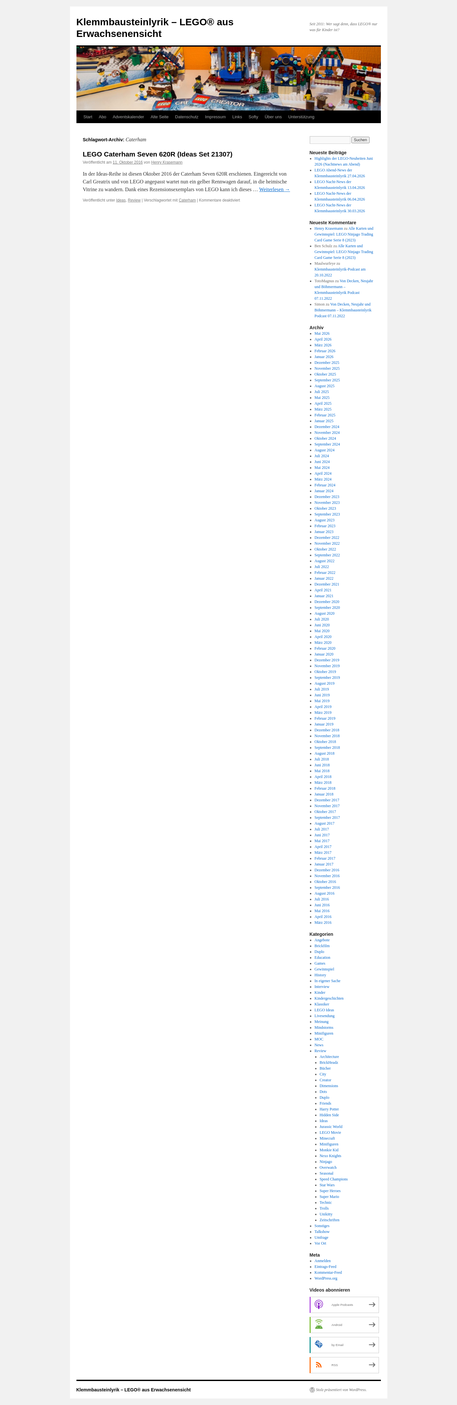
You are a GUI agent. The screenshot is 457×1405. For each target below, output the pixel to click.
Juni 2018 (322, 765)
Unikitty (326, 1214)
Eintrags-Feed (325, 1266)
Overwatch (328, 1167)
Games (319, 963)
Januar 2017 (323, 864)
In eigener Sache (327, 981)
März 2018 (322, 782)
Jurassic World (331, 1126)
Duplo (319, 951)
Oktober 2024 (325, 438)
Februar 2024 (324, 485)
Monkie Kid (329, 1150)
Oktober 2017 (325, 811)
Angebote (322, 940)
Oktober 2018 (325, 741)
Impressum (215, 116)
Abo (102, 116)
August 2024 (324, 450)
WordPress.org (325, 1278)
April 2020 (322, 636)
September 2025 (327, 380)
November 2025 (327, 368)
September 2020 (327, 607)
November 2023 (327, 502)
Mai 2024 (321, 467)
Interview (321, 986)
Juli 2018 (321, 759)
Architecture (329, 1056)
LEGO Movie (330, 1132)
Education (322, 957)
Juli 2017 (321, 829)
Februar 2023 (324, 526)
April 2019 (322, 706)
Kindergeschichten (329, 998)
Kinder (319, 992)
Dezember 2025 (326, 362)
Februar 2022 (324, 572)
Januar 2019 (323, 724)
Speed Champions (334, 1179)
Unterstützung (301, 116)
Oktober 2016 (325, 881)
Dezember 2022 (326, 537)
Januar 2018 (323, 794)
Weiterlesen (274, 189)
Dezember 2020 (326, 601)
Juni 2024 (322, 461)
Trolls (324, 1208)
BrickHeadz (329, 1062)
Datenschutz (187, 116)
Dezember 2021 (326, 584)
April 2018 (322, 776)
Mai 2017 (321, 841)
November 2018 (327, 736)
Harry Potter (329, 1109)
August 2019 (324, 683)
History (320, 975)
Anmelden (322, 1261)
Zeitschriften (329, 1220)
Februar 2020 (324, 648)
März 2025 (322, 409)
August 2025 (324, 386)
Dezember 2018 (326, 730)
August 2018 (324, 753)
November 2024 (327, 432)
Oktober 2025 (325, 374)
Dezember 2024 (326, 426)
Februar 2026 (324, 351)
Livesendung (324, 1016)
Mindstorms (323, 1027)
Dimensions (329, 1086)
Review (134, 200)
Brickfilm (322, 946)
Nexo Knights (330, 1156)
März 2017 (322, 852)
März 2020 (322, 642)
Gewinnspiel (324, 969)
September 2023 (327, 514)
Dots (323, 1091)
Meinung (321, 1021)
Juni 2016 (322, 905)
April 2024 (322, 473)
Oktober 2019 (325, 671)
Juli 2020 (321, 619)
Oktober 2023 (325, 508)
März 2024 (322, 479)
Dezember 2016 (326, 870)
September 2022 (327, 555)
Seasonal (327, 1173)
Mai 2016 (321, 911)
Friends (325, 1103)
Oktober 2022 (325, 549)
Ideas (121, 200)
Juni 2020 (322, 625)
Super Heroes (330, 1191)
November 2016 (327, 876)
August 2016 (324, 893)
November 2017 (327, 806)
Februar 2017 (324, 858)
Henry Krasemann (167, 162)
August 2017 (324, 823)
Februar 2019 (324, 718)
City (323, 1074)
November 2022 (327, 543)
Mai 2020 (321, 631)
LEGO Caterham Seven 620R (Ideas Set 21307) (158, 154)
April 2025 (322, 403)
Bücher (325, 1068)
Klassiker (321, 1004)
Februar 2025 (324, 415)
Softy (253, 116)
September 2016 (327, 887)
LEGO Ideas (324, 1010)
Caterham (187, 200)
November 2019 (327, 666)
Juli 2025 (321, 391)
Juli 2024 (321, 456)
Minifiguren (323, 1033)
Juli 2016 (321, 899)
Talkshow (322, 1231)
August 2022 (324, 561)
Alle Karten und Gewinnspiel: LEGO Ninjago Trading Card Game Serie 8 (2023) (343, 234)
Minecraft (327, 1138)
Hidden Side (329, 1115)
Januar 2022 (323, 578)
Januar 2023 (323, 531)
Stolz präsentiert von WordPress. (341, 1390)
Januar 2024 (323, 491)
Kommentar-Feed (328, 1272)
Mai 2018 (321, 771)
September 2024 (327, 444)
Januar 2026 (323, 356)
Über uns (273, 116)
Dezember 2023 (326, 496)
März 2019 (322, 712)
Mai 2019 (321, 701)
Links (237, 116)
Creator (325, 1080)
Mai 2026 (321, 333)
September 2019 (327, 677)
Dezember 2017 (326, 800)
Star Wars (327, 1185)
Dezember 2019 (326, 660)
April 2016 (322, 916)
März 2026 (322, 345)
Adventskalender (128, 116)
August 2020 (324, 613)
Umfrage (321, 1237)
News (318, 1045)
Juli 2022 (321, 566)
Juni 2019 (322, 695)
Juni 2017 (322, 835)
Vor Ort (320, 1243)
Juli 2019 (321, 689)
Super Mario (329, 1196)
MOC (318, 1039)
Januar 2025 (323, 421)
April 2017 (322, 846)
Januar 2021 (323, 596)
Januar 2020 (323, 654)
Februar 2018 (324, 788)
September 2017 (327, 817)
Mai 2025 (321, 397)
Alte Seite (160, 116)
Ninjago (326, 1161)
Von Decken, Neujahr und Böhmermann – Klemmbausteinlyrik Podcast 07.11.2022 (342, 310)
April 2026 (322, 339)
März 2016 (322, 922)
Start (88, 116)
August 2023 (324, 520)
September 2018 (327, 747)
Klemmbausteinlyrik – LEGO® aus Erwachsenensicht (133, 1389)
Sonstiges (321, 1226)
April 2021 (322, 590)
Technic (326, 1202)
